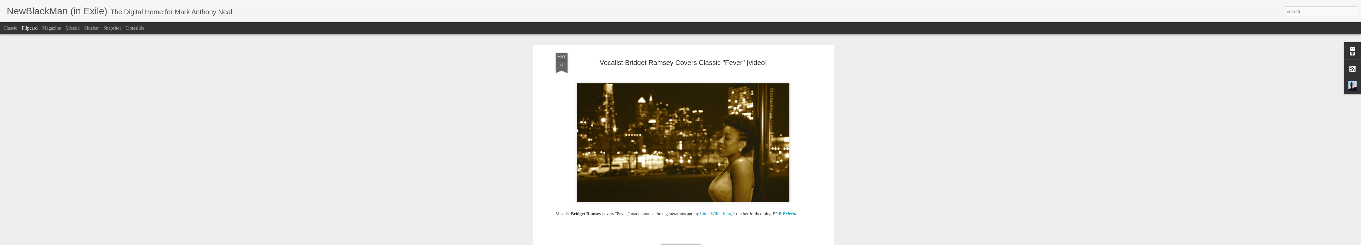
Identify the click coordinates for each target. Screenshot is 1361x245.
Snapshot (112, 28)
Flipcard (30, 28)
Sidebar (91, 28)
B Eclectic (788, 82)
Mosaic (73, 28)
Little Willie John (715, 82)
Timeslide (135, 28)
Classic (10, 28)
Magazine (51, 28)
